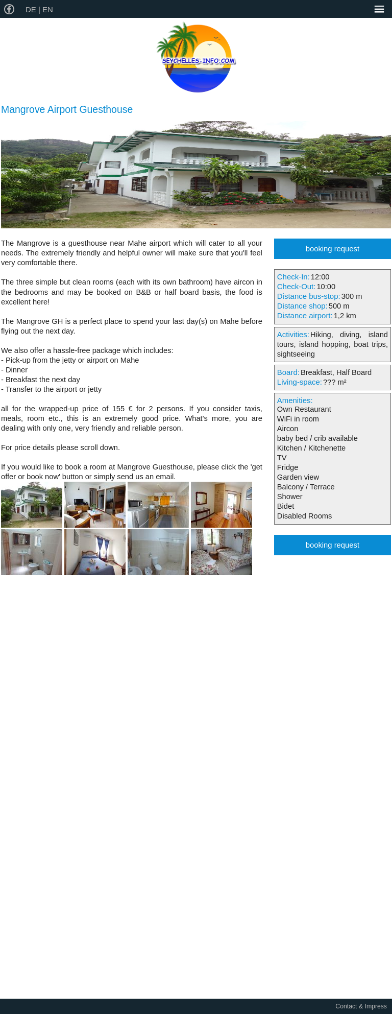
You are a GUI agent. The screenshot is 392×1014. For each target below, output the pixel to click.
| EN (45, 9)
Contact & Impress (361, 1006)
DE (32, 9)
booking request (332, 249)
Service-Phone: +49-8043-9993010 (332, 9)
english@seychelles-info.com (354, 9)
